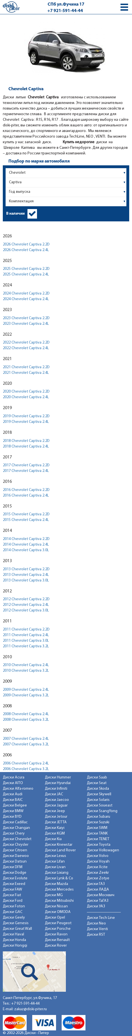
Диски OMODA (58, 912)
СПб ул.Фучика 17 (66, 4)
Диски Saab (97, 777)
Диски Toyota (98, 845)
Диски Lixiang (56, 873)
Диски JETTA (56, 822)
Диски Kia (53, 839)
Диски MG (54, 895)
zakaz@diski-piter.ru (30, 1009)
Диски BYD (12, 817)
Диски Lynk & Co (59, 878)
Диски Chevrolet (17, 839)
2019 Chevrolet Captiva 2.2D (26, 416)
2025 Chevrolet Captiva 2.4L (26, 274)
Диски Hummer (58, 777)
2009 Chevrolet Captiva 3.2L (26, 695)
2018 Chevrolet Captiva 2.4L (26, 446)
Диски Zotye (98, 878)
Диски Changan (16, 828)
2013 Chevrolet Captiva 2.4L (26, 575)
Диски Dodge (14, 873)
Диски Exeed (14, 884)
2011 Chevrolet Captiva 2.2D (26, 629)
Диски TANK (97, 833)
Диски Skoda (98, 789)
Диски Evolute (15, 878)
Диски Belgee (15, 805)
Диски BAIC (13, 800)
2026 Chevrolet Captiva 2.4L (26, 250)
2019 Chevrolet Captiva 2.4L (26, 422)
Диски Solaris (98, 800)
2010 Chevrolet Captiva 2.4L (26, 665)
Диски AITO (13, 783)
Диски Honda (14, 940)
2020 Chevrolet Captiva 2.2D (26, 392)
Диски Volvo (97, 856)
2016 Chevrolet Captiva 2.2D (26, 490)
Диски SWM (97, 828)
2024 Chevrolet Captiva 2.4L (26, 299)
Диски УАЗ (96, 906)
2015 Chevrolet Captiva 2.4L (26, 520)
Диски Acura (13, 777)
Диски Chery (14, 833)
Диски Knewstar (58, 845)
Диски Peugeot (58, 923)
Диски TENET (98, 839)
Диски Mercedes (59, 889)
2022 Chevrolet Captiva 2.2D (26, 342)
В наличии (15, 214)
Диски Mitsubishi (59, 901)
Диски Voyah (98, 861)
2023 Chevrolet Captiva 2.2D (26, 318)
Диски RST (96, 935)
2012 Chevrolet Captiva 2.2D (26, 599)
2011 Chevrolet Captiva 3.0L (26, 641)
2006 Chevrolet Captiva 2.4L (26, 763)
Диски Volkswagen (103, 850)
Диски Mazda (56, 884)
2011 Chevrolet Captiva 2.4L (26, 635)
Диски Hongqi (15, 946)
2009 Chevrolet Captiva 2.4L (26, 690)
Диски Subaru (98, 817)
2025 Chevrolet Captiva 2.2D (26, 269)
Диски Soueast (99, 805)
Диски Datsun (15, 861)
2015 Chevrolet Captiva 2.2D (26, 514)
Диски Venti (97, 929)
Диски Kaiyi (54, 828)
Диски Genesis (16, 923)
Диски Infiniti (56, 789)
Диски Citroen (15, 850)
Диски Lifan (55, 861)
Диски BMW (13, 811)
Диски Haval (13, 934)
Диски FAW (12, 889)
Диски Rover (56, 946)
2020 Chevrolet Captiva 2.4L (26, 397)
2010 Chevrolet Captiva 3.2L (26, 671)
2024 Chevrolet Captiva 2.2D (26, 293)
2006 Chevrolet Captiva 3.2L (26, 769)
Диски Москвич (100, 895)
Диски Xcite (97, 867)
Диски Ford (12, 901)
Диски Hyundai (58, 783)
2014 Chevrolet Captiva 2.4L (26, 545)
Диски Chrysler (15, 845)
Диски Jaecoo (57, 800)
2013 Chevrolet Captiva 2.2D (26, 569)
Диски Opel (55, 918)
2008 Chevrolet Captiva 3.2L (26, 720)
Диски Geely (14, 918)
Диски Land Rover (60, 850)
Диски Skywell (99, 794)
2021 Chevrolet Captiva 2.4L (26, 373)
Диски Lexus (55, 856)
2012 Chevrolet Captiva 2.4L (26, 605)
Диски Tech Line (101, 918)
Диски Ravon (56, 934)
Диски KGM (55, 833)
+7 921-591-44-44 (65, 11)
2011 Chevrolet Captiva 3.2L (26, 646)
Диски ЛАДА (98, 889)
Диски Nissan (56, 906)
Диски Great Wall (17, 929)
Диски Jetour (56, 817)
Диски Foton (14, 906)
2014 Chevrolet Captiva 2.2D (26, 539)
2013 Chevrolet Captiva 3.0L (26, 580)
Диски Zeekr (98, 873)
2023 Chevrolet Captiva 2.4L (26, 324)
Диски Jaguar (56, 805)
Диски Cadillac (15, 822)
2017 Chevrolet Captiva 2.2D (26, 465)
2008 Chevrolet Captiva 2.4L (26, 714)
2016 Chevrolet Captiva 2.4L (26, 495)
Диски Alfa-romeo (18, 789)
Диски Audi (12, 794)
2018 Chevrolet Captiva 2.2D (26, 441)
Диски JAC (54, 794)
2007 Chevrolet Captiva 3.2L (26, 744)
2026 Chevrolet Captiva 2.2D (26, 244)
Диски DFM (12, 867)
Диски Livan (55, 867)
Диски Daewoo (16, 856)
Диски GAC (12, 912)
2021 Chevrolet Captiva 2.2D (26, 367)
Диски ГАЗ (96, 884)
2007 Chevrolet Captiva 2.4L (26, 739)
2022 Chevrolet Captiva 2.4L (26, 348)
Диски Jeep (55, 811)
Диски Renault (57, 940)
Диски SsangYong (102, 811)
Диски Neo (96, 923)
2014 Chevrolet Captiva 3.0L (26, 550)
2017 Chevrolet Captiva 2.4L (26, 471)
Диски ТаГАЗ (97, 901)
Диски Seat (96, 783)
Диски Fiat (12, 895)
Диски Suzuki (98, 822)
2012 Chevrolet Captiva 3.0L (26, 610)
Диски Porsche (58, 929)
